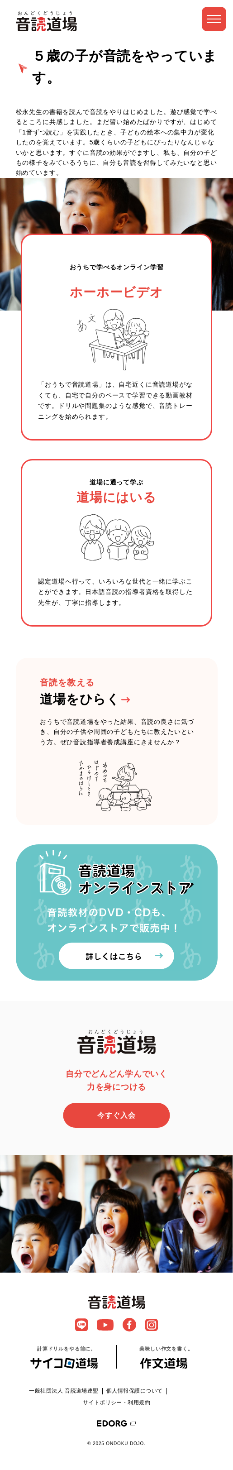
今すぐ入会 (116, 1115)
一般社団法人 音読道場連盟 (64, 1391)
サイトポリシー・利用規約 (117, 1402)
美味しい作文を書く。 (166, 1357)
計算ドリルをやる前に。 (66, 1357)
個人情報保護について (134, 1391)
